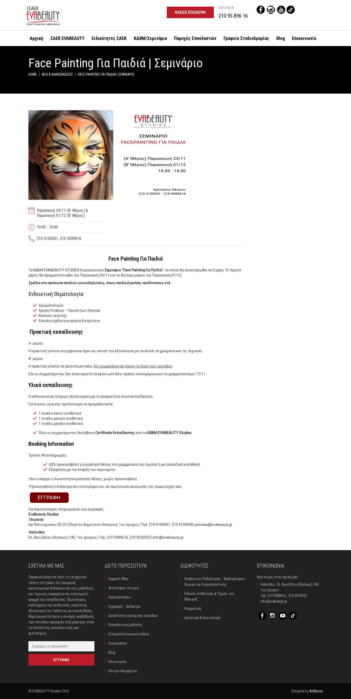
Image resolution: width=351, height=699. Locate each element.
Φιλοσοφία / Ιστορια (123, 588)
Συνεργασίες (117, 643)
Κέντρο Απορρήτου (122, 671)
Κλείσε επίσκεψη (190, 12)
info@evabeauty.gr (168, 537)
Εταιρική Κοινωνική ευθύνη (128, 634)
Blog (280, 38)
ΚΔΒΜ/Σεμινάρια (150, 38)
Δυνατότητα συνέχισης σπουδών (133, 616)
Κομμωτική (192, 608)
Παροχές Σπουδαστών (195, 38)
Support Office (118, 579)
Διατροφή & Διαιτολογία (202, 618)
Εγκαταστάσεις (119, 597)
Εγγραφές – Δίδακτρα (124, 606)
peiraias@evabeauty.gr (213, 525)
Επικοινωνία (304, 38)
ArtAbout (316, 691)
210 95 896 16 (233, 16)
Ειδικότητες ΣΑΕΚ (109, 38)
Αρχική (36, 38)
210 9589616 (276, 596)
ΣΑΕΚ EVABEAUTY (67, 38)
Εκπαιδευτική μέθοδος (125, 625)
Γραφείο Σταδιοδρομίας (246, 38)
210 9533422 (297, 596)
